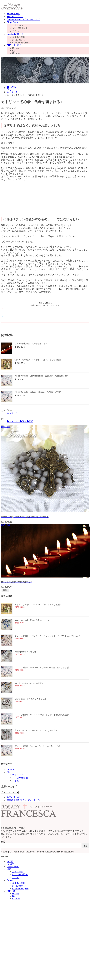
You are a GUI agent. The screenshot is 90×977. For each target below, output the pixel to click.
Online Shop (13, 866)
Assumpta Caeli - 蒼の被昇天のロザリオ (32, 620)
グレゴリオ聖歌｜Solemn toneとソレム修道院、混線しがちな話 (42, 667)
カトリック (17, 25)
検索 (3, 841)
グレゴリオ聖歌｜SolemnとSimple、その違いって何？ (38, 392)
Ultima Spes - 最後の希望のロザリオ (30, 699)
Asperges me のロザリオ (25, 652)
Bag (14, 50)
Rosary (15, 48)
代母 (31, 421)
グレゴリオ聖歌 (20, 28)
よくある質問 (19, 37)
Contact (10, 880)
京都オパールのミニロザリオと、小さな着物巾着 (36, 730)
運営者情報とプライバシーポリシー (24, 800)
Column (16, 53)
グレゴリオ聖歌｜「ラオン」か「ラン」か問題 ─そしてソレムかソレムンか (48, 636)
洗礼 (24, 421)
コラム (15, 31)
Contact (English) (20, 43)
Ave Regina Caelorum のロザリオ (29, 683)
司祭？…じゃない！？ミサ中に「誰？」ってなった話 (37, 360)
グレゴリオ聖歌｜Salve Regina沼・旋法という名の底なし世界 (41, 376)
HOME (10, 861)
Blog (9, 772)
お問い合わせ (19, 40)
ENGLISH (11, 891)
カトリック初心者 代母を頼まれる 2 (30, 343)
